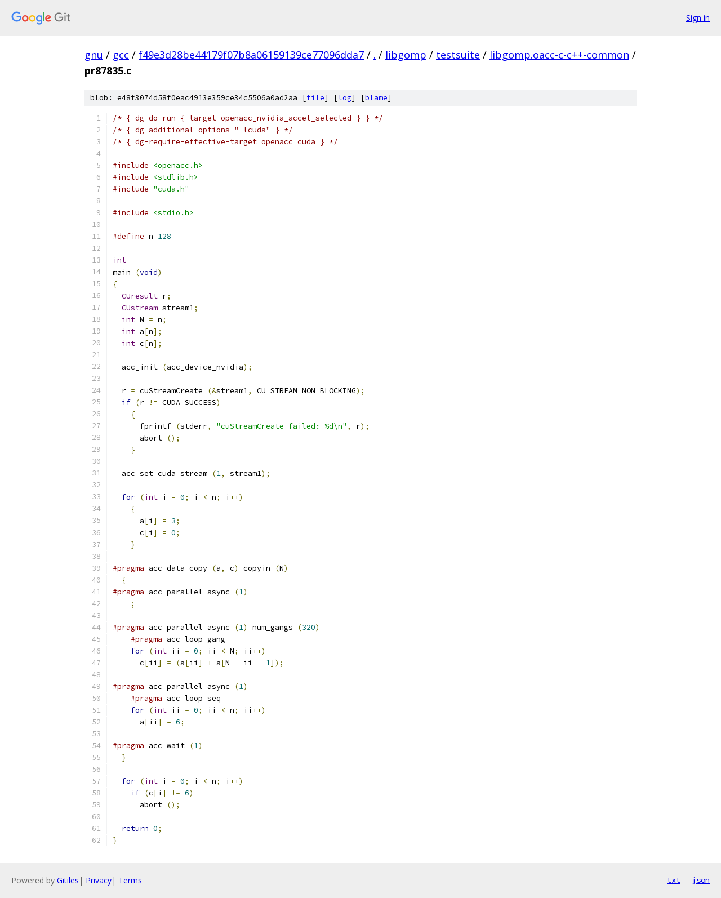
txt (673, 880)
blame (376, 98)
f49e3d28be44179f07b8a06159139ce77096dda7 (251, 54)
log (344, 98)
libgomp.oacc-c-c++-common (559, 54)
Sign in (698, 17)
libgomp (405, 54)
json (701, 880)
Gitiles (68, 880)
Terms (130, 880)
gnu (93, 54)
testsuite (458, 54)
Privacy (99, 880)
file (315, 98)
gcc (121, 54)
